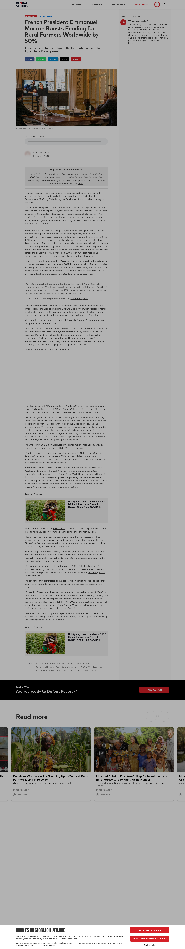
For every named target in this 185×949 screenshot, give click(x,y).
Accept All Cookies (150, 930)
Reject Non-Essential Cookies (150, 938)
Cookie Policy (150, 945)
